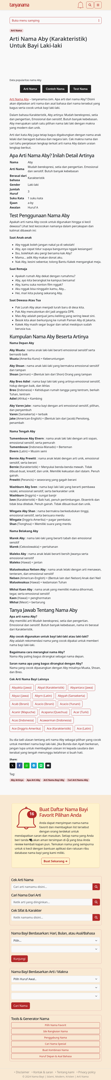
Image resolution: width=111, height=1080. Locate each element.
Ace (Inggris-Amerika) (26, 728)
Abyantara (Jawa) (81, 687)
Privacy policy (86, 1072)
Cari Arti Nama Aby (78, 780)
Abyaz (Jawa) (20, 696)
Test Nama (80, 88)
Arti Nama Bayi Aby (54, 780)
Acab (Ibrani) (20, 704)
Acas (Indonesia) (23, 720)
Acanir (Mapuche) (23, 712)
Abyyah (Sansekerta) (71, 696)
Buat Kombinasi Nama (55, 1050)
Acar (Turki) (81, 712)
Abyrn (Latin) (43, 696)
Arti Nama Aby (19, 99)
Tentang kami (65, 1072)
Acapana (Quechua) (54, 712)
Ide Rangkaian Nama (55, 1031)
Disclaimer (22, 1072)
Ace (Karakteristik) (59, 728)
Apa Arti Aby (33, 780)
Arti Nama (16, 30)
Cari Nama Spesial (55, 1043)
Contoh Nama (55, 88)
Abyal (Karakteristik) (51, 687)
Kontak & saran (43, 1072)
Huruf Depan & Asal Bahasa (55, 1056)
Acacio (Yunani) (70, 704)
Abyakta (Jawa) (22, 687)
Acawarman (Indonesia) (55, 720)
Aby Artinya (17, 780)
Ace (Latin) (84, 728)
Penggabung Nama (55, 1037)
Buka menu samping (55, 20)
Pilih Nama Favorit (55, 1025)
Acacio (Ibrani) (44, 704)
